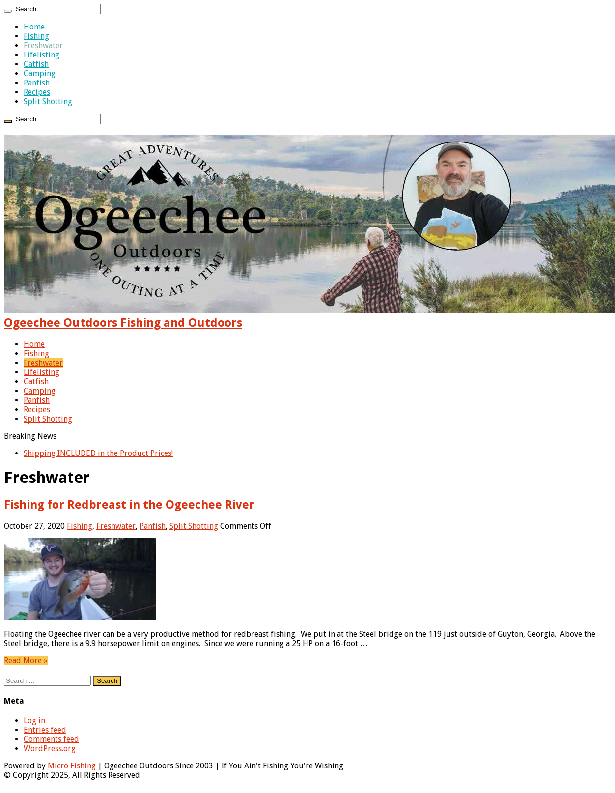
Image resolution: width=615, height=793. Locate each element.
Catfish (36, 64)
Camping (40, 73)
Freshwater (43, 45)
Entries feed (45, 730)
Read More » (26, 660)
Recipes (37, 92)
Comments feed (51, 739)
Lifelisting (41, 54)
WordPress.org (50, 748)
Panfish (37, 82)
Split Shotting (48, 101)
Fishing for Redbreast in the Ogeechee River (129, 504)
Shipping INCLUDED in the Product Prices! (98, 453)
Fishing (36, 36)
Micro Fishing (72, 765)
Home (34, 26)
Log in (34, 720)
